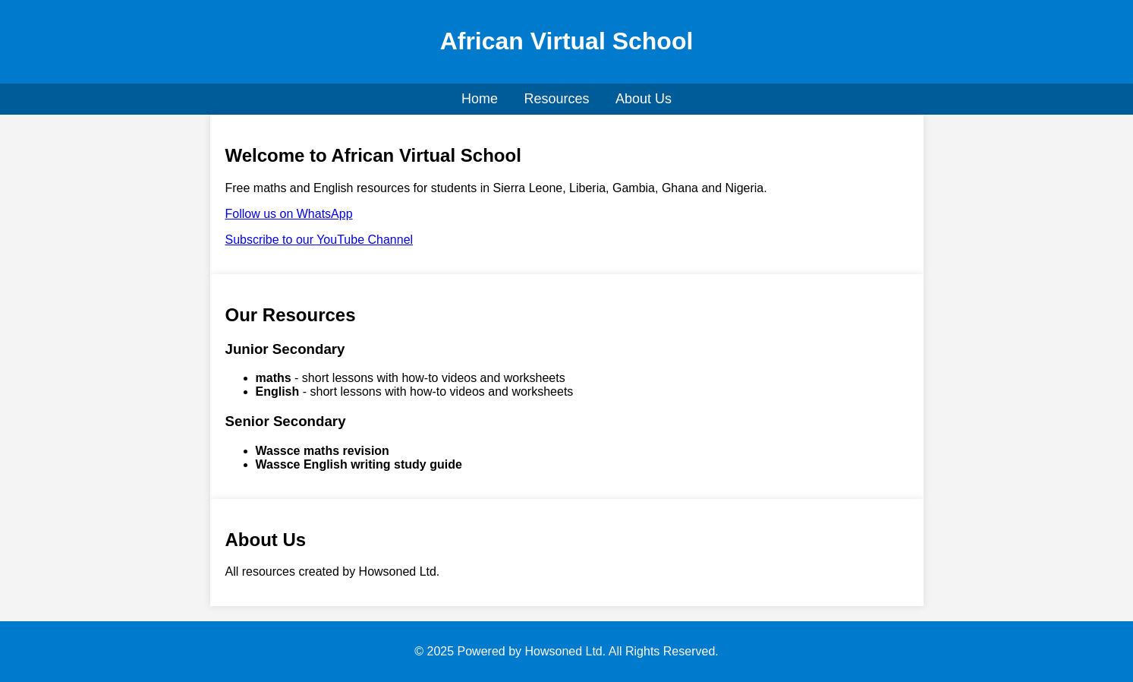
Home (479, 98)
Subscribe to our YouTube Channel (319, 239)
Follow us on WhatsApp (289, 213)
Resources (556, 98)
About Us (643, 98)
